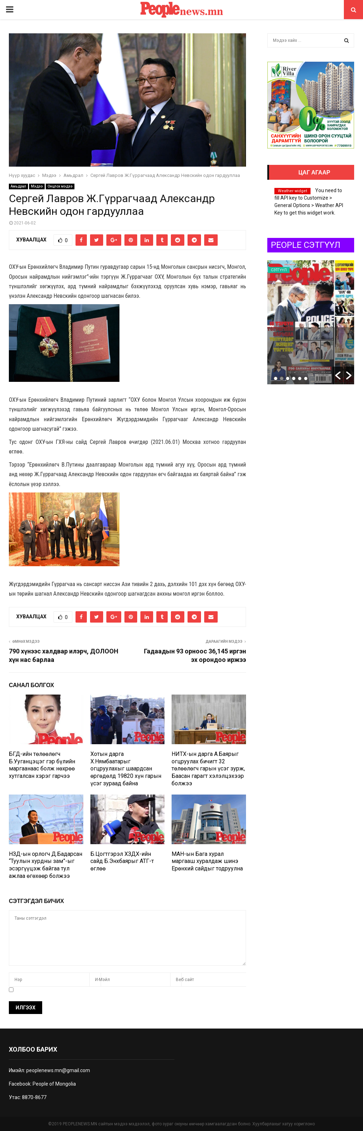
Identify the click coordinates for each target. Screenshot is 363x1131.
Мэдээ (37, 186)
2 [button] (281, 378)
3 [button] (287, 378)
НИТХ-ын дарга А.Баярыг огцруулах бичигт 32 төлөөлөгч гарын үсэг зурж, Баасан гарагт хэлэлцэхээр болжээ (208, 769)
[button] (338, 375)
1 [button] (275, 378)
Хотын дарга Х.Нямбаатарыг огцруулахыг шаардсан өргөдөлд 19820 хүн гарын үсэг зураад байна (125, 769)
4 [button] (293, 378)
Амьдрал (18, 186)
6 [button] (305, 378)
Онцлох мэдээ (60, 186)
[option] (310, 322)
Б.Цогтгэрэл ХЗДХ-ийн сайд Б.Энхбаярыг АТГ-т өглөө (122, 861)
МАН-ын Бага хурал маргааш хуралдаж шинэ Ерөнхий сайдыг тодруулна (207, 861)
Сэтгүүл (279, 270)
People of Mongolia (54, 1084)
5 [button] (299, 378)
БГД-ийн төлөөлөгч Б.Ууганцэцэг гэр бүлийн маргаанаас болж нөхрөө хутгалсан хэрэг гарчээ (42, 765)
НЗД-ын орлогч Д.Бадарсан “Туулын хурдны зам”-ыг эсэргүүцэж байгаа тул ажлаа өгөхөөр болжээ (45, 865)
